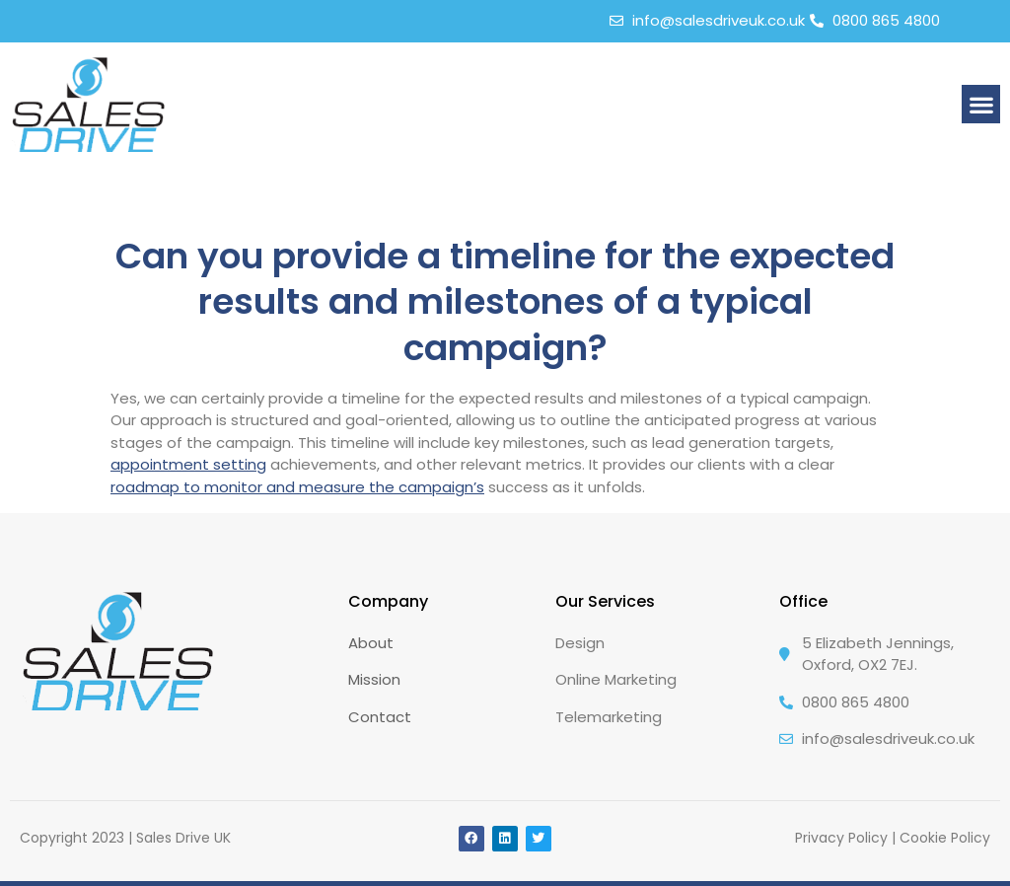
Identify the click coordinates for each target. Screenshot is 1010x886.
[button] (981, 104)
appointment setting (188, 464)
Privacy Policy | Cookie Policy (892, 838)
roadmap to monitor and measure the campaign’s (297, 487)
